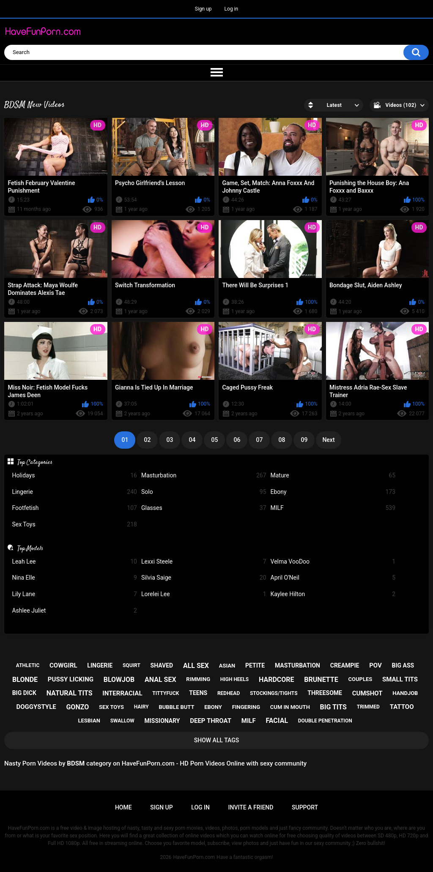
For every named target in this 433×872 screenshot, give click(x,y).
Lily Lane (74, 594)
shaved (162, 665)
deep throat (210, 721)
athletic (27, 665)
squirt (131, 665)
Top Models (30, 548)
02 (147, 439)
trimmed (368, 707)
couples (360, 679)
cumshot (367, 693)
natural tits (70, 693)
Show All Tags (216, 740)
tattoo (402, 707)
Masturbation (203, 475)
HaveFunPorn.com (194, 857)
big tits (333, 707)
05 (214, 439)
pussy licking (70, 679)
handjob (405, 693)
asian (227, 665)
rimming (198, 679)
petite (255, 665)
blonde (25, 680)
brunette (321, 680)
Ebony (333, 492)
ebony (213, 707)
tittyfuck (165, 693)
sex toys (111, 707)
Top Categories (34, 462)
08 (281, 439)
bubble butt (176, 707)
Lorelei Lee (203, 594)
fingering (246, 707)
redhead (228, 693)
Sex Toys (74, 524)
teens (198, 692)
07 (259, 439)
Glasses (203, 508)
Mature (333, 475)
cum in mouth (290, 707)
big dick (24, 692)
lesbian (89, 720)
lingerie (99, 665)
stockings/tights (274, 693)
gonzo (77, 707)
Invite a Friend (251, 807)
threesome (324, 692)
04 (192, 439)
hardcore (276, 680)
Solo (203, 492)
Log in (231, 9)
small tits (400, 679)
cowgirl (63, 665)
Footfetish (74, 508)
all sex (196, 666)
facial (277, 721)
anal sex (160, 680)
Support (305, 807)
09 (304, 439)
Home (123, 807)
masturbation (297, 665)
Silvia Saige (203, 577)
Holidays (74, 475)
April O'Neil (333, 577)
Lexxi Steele (203, 561)
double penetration (325, 721)
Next (328, 439)
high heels (234, 679)
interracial (122, 693)
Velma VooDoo (333, 561)
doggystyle (36, 707)
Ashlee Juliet (74, 610)
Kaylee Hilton (333, 594)
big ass (403, 665)
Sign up (203, 9)
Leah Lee (74, 561)
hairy (141, 707)
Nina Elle (74, 577)
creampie (344, 665)
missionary (162, 720)
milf (248, 721)
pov (375, 665)
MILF (333, 508)
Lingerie (74, 492)
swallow (122, 721)
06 (236, 439)
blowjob (119, 680)
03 (169, 439)
